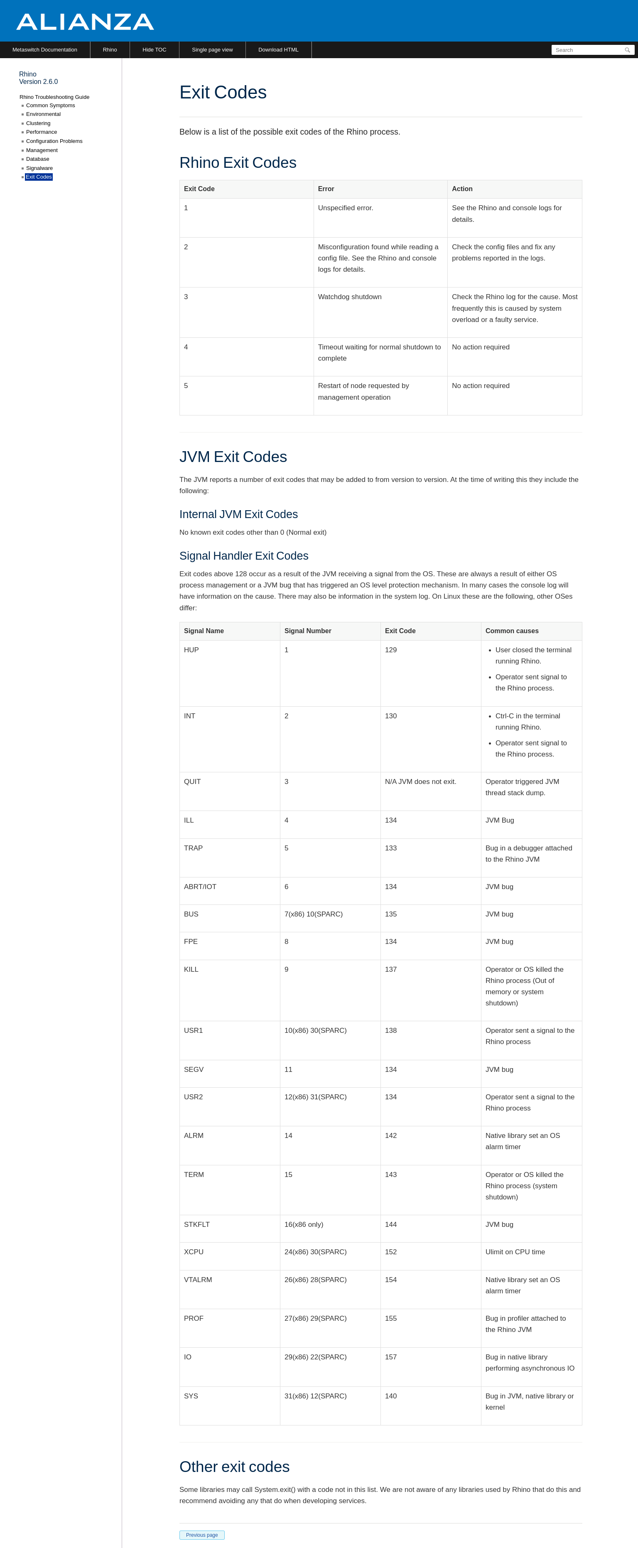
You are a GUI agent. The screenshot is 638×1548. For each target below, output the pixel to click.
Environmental (43, 114)
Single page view (212, 50)
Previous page (202, 1535)
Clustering (38, 123)
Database (37, 159)
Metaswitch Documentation (44, 50)
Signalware (39, 168)
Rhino (110, 50)
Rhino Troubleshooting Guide (54, 97)
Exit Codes (39, 177)
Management (42, 150)
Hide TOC (154, 50)
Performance (41, 132)
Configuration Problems (54, 141)
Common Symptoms (50, 105)
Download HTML (278, 50)
